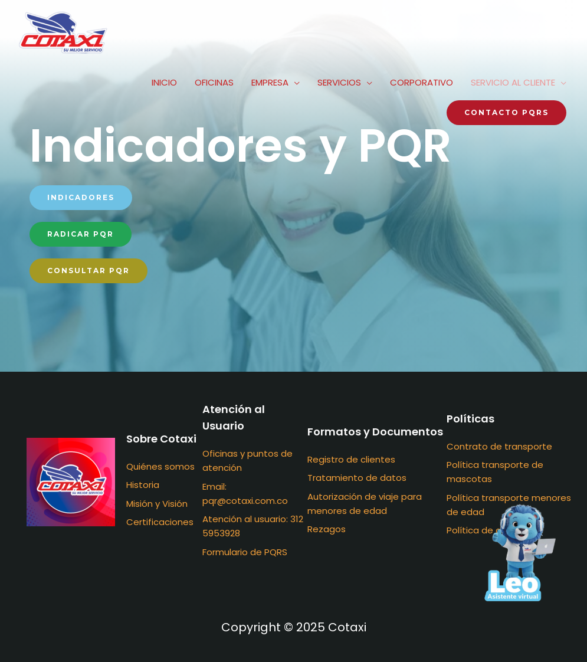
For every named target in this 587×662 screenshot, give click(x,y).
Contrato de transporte (499, 446)
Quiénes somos (160, 466)
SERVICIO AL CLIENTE (513, 82)
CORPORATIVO (421, 82)
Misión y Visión (157, 503)
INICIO (164, 82)
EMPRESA (269, 82)
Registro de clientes (351, 459)
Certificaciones (160, 522)
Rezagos (326, 529)
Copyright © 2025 (293, 627)
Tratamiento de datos (356, 477)
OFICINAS (214, 82)
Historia (142, 485)
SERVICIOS (339, 82)
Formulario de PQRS (244, 552)
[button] (80, 197)
